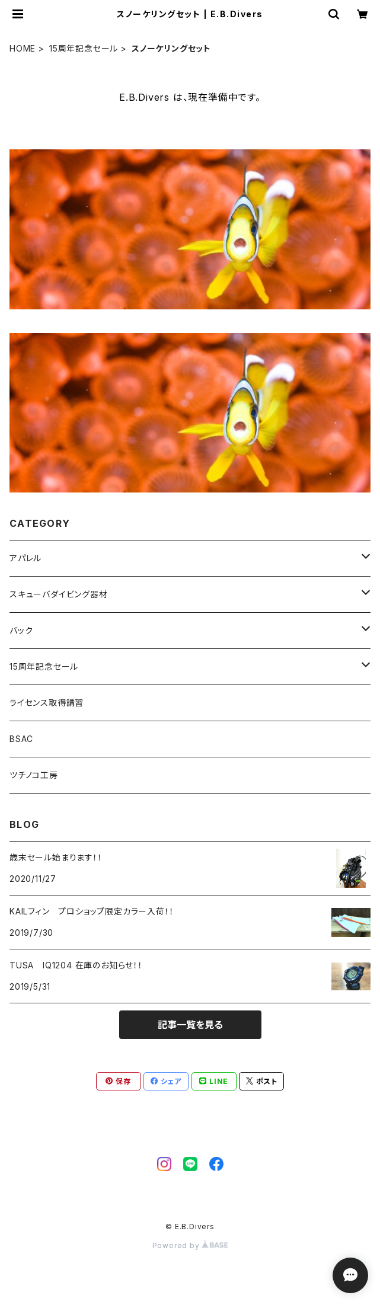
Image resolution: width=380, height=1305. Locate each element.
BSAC (21, 739)
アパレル (25, 558)
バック (21, 630)
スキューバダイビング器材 (58, 594)
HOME (22, 48)
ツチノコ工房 (33, 775)
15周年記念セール (83, 48)
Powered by (190, 1245)
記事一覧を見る (190, 1025)
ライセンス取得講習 (46, 703)
